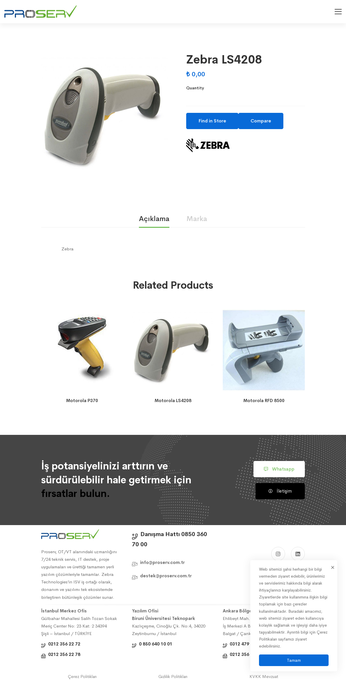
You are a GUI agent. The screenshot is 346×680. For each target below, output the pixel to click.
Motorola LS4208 (173, 400)
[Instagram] (278, 554)
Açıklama (154, 218)
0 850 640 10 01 (155, 644)
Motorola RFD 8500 (264, 400)
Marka (196, 218)
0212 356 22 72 (64, 644)
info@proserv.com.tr (162, 562)
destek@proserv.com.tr (166, 575)
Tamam (294, 660)
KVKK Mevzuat (263, 676)
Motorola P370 (82, 400)
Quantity (195, 88)
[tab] (154, 219)
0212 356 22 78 (64, 654)
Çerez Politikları (82, 676)
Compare (261, 121)
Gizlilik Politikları (172, 676)
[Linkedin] (298, 554)
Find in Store (212, 121)
